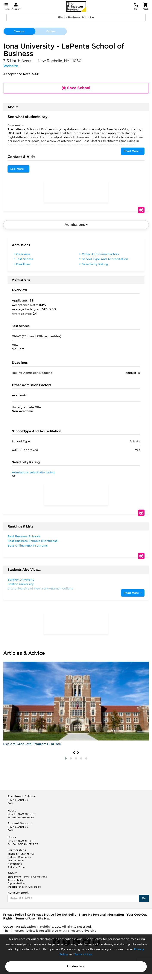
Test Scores (24, 259)
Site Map (43, 918)
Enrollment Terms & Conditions (27, 876)
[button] (65, 758)
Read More (133, 151)
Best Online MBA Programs (28, 545)
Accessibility (15, 880)
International (16, 860)
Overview (23, 254)
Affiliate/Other (17, 867)
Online (51, 31)
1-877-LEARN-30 (18, 799)
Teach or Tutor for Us (21, 853)
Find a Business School (76, 17)
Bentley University (21, 579)
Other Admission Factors (100, 254)
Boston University (21, 584)
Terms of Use (83, 954)
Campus (19, 31)
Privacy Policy (13, 914)
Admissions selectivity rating (33, 472)
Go (144, 898)
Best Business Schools (24, 536)
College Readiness (19, 857)
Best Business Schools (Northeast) (33, 540)
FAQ (10, 803)
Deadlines (23, 264)
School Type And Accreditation (105, 259)
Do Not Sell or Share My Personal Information (90, 914)
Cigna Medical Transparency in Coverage (24, 885)
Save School (141, 210)
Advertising (15, 863)
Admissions (76, 225)
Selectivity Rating (95, 264)
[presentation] (74, 752)
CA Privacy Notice (40, 914)
